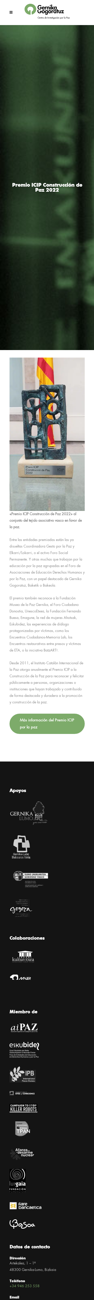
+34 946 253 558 (25, 1286)
